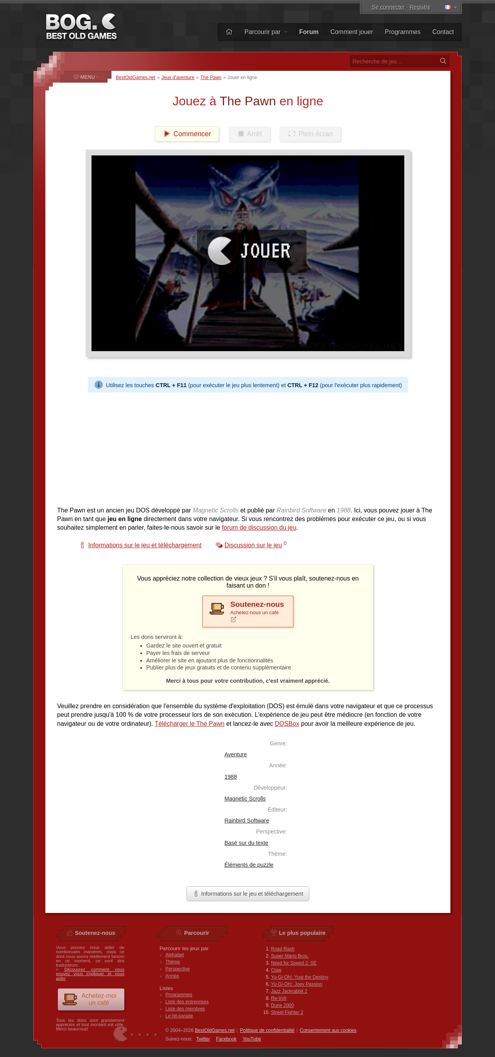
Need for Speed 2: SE (294, 963)
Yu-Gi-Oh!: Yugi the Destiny (299, 977)
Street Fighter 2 (287, 1012)
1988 (230, 777)
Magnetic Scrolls (245, 798)
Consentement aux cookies (328, 1030)
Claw (276, 970)
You (251, 1039)
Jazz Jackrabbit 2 (289, 991)
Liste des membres (185, 1009)
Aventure (235, 754)
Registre (420, 7)
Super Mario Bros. (290, 956)
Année (172, 976)
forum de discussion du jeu (259, 527)
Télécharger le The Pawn (189, 723)
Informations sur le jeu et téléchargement (248, 894)
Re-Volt (278, 998)
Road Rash (282, 949)
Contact (443, 32)
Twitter (203, 1039)
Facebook (226, 1039)
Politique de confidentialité (267, 1030)
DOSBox (287, 723)
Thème (172, 962)
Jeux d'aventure (177, 77)
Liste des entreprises (187, 1002)
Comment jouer (351, 32)
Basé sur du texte (246, 843)
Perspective (177, 969)
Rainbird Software (246, 820)
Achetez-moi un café (89, 999)
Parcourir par (265, 32)
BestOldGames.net (135, 77)
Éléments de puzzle (249, 865)
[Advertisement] (248, 447)
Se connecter (388, 7)
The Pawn (210, 77)
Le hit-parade (179, 1016)
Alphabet (174, 955)
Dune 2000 (282, 1005)
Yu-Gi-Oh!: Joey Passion (296, 984)
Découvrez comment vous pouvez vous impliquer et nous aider (90, 973)
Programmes (403, 32)
